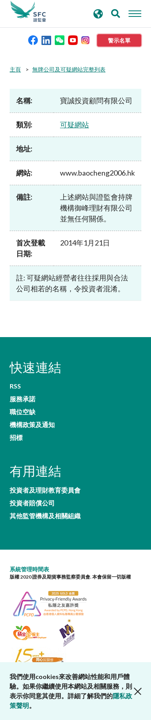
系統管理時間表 (29, 569)
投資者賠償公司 (32, 503)
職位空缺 (22, 412)
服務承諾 (22, 399)
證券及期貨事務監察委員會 (28, 11)
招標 (16, 437)
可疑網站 (74, 124)
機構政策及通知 (32, 424)
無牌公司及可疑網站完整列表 (68, 69)
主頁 (15, 69)
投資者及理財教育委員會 (45, 490)
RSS (15, 386)
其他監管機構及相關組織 (45, 516)
